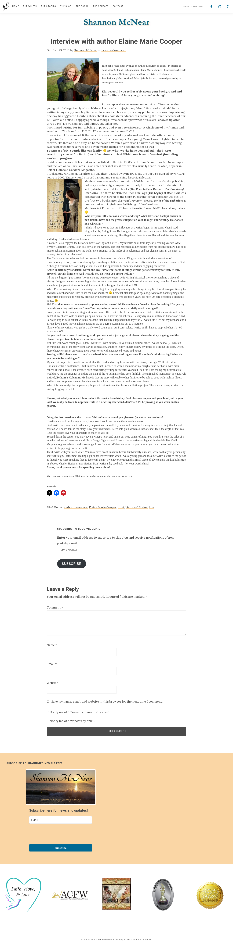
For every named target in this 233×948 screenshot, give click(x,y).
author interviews (76, 509)
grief (121, 509)
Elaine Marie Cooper (102, 509)
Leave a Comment (113, 52)
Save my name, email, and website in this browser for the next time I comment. (107, 703)
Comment (55, 609)
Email (52, 666)
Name (52, 647)
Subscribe (71, 565)
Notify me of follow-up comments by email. (80, 714)
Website (52, 684)
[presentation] (55, 836)
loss (151, 509)
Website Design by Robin (138, 941)
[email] (60, 821)
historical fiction (137, 509)
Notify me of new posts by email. (72, 723)
